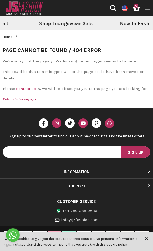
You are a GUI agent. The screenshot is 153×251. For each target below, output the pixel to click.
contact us (26, 88)
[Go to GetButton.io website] (13, 245)
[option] (110, 23)
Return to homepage (19, 99)
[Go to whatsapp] (13, 235)
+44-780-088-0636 (79, 210)
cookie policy (116, 244)
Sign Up (136, 152)
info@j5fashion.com (80, 219)
